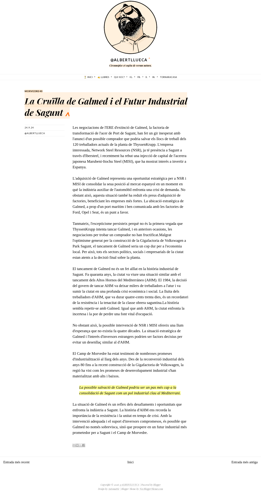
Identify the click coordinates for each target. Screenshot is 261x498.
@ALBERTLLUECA (129, 59)
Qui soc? (119, 77)
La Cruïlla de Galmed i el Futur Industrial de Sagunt (104, 105)
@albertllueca (35, 133)
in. (153, 77)
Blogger (157, 484)
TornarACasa (168, 77)
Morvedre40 (34, 91)
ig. (131, 77)
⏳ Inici (88, 77)
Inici (130, 462)
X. (146, 77)
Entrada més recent (18, 462)
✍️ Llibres (103, 77)
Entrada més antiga (243, 462)
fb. (139, 77)
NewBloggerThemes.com (151, 488)
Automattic (113, 488)
